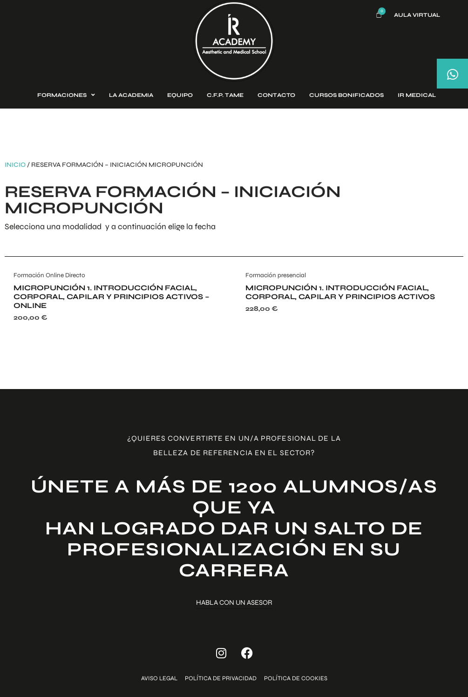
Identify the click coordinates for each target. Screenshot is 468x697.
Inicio (15, 165)
